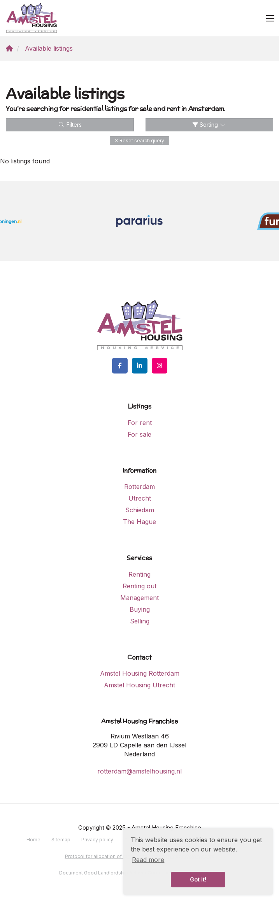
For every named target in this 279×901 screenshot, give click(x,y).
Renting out (139, 586)
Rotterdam (139, 486)
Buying (140, 609)
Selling (139, 621)
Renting (139, 574)
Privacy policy (97, 840)
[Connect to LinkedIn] (139, 365)
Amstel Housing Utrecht (139, 685)
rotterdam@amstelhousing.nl (139, 771)
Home (33, 840)
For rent (140, 423)
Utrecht (139, 498)
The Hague (139, 522)
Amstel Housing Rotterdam (139, 673)
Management (139, 598)
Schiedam (139, 510)
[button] (139, 140)
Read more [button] (148, 860)
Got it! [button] (198, 879)
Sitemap (60, 840)
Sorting (209, 124)
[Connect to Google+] (159, 365)
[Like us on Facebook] (120, 365)
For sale (139, 434)
